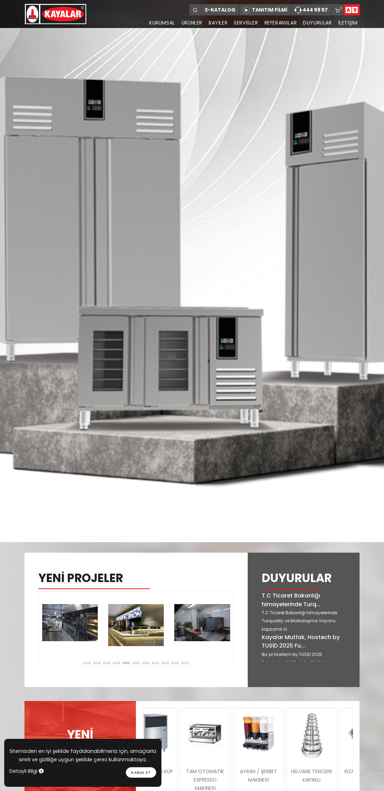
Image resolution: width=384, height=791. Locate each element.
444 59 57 (311, 10)
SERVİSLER (246, 22)
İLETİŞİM (348, 22)
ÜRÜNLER (191, 22)
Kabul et (141, 772)
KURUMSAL (162, 22)
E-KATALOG (220, 9)
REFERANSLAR (281, 22)
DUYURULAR (317, 22)
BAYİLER (218, 22)
